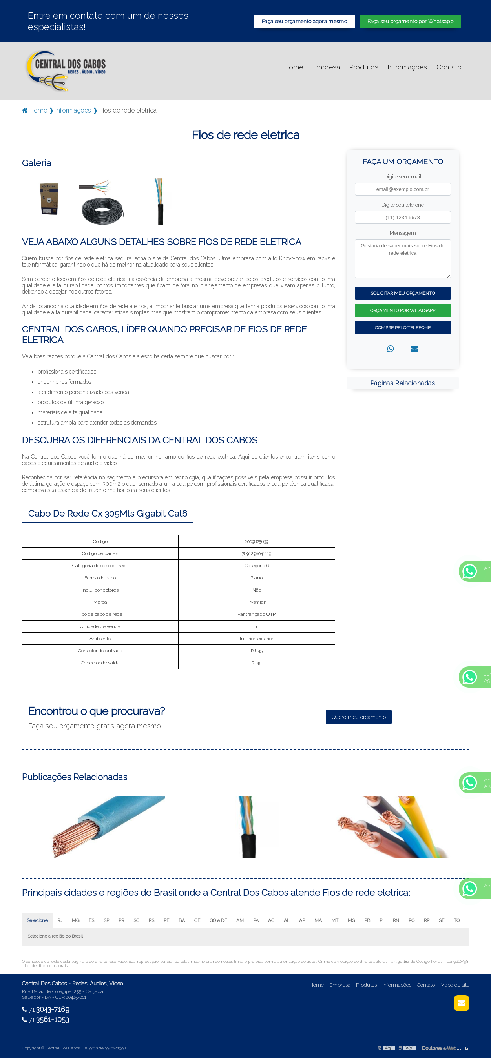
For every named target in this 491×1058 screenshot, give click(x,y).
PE (166, 920)
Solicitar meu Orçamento (403, 293)
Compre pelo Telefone (403, 327)
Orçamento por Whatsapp (402, 310)
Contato (449, 67)
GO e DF (218, 920)
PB (367, 920)
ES (91, 920)
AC (271, 920)
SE (441, 920)
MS (351, 920)
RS (151, 920)
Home (293, 67)
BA (182, 920)
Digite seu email (402, 177)
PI (381, 920)
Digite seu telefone (402, 205)
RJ (59, 920)
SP (106, 920)
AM (240, 920)
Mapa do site (454, 985)
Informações (407, 67)
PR (121, 920)
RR (426, 920)
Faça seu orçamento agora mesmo (304, 21)
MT (334, 920)
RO (411, 920)
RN (396, 920)
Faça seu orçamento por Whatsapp (410, 21)
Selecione (37, 920)
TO (457, 920)
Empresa (326, 67)
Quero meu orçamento (359, 717)
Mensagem (403, 233)
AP (302, 920)
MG (75, 920)
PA (256, 920)
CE (197, 920)
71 (45, 1009)
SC (136, 920)
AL (287, 920)
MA (318, 920)
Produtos (363, 67)
